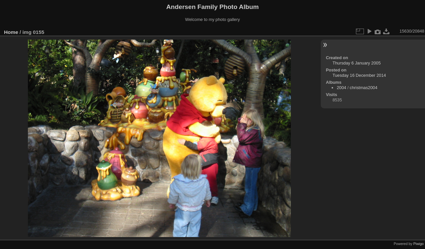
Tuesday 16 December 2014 (359, 75)
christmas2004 (363, 87)
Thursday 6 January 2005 (356, 63)
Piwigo (418, 244)
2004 (341, 87)
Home (11, 32)
